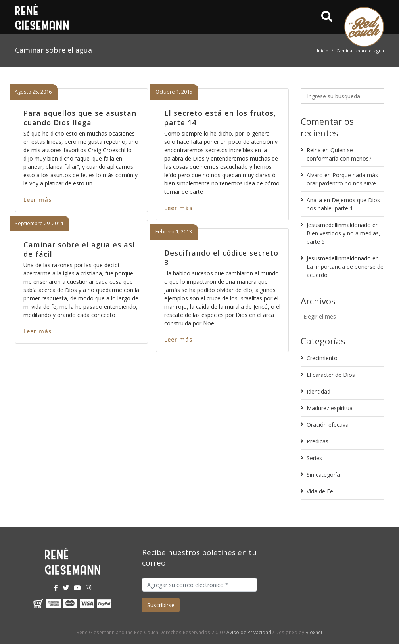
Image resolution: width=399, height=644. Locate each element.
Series (314, 458)
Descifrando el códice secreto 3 (221, 257)
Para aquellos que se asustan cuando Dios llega (79, 117)
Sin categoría (323, 474)
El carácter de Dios (331, 374)
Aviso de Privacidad (248, 632)
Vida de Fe (320, 491)
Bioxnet (313, 632)
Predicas (317, 441)
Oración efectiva (328, 424)
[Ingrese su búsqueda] (342, 96)
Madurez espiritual (330, 408)
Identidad (318, 391)
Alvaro (315, 175)
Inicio (322, 51)
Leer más (37, 199)
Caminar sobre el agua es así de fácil (79, 249)
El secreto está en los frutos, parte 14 (220, 117)
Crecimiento (322, 358)
